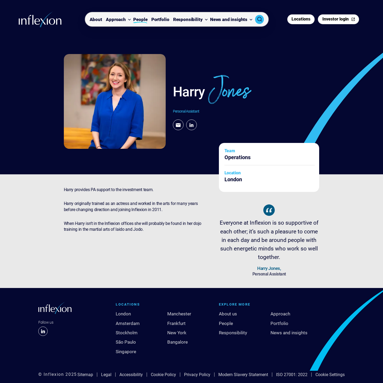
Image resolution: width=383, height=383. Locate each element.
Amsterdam (128, 323)
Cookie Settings (330, 374)
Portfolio (160, 19)
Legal (106, 374)
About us (228, 313)
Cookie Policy (163, 374)
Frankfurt (176, 323)
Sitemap (85, 374)
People (140, 19)
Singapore (126, 351)
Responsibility (188, 19)
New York (176, 332)
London (123, 313)
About (96, 19)
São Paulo (126, 342)
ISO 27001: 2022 (291, 374)
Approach (116, 19)
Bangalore (177, 342)
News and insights (228, 19)
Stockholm (127, 332)
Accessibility (131, 374)
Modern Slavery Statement (243, 374)
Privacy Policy (197, 374)
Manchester (179, 313)
